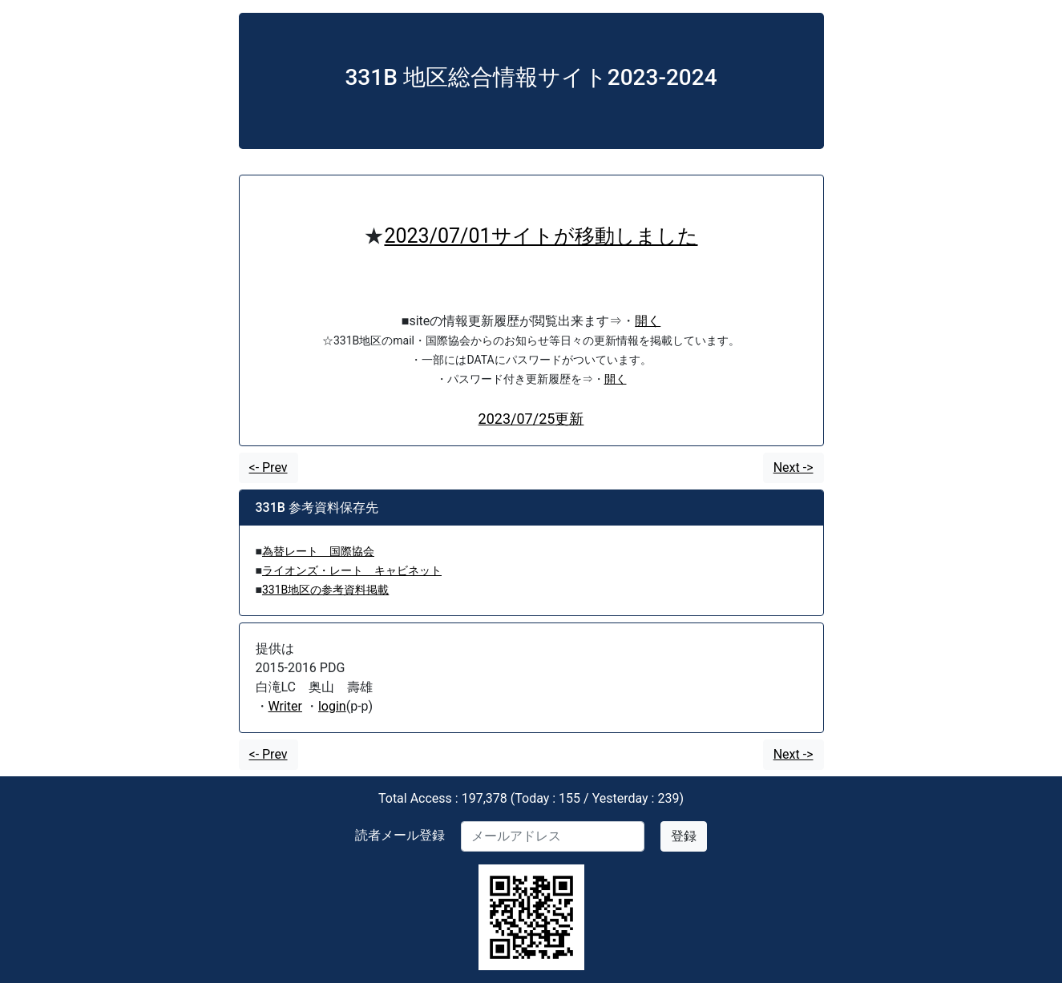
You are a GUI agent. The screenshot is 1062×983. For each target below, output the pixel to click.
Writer (285, 706)
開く (647, 320)
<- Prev (268, 467)
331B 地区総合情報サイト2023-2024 (531, 77)
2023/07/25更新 (531, 418)
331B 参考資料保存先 (317, 507)
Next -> (793, 467)
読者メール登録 (400, 835)
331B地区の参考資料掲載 (325, 589)
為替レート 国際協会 (318, 551)
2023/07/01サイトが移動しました (540, 236)
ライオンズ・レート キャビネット (352, 570)
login (332, 706)
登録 (684, 836)
